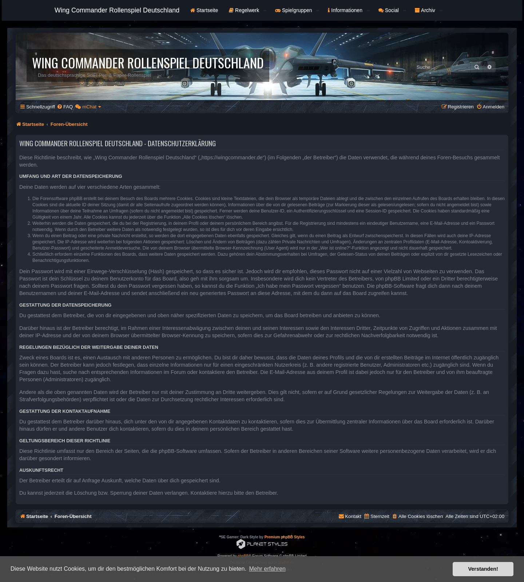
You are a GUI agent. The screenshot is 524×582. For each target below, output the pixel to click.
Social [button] (392, 10)
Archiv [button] (428, 10)
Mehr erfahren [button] (267, 569)
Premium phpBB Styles (285, 537)
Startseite (204, 10)
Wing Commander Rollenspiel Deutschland (117, 10)
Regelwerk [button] (247, 10)
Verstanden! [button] (483, 569)
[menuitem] (65, 106)
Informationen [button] (348, 10)
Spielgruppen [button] (297, 10)
